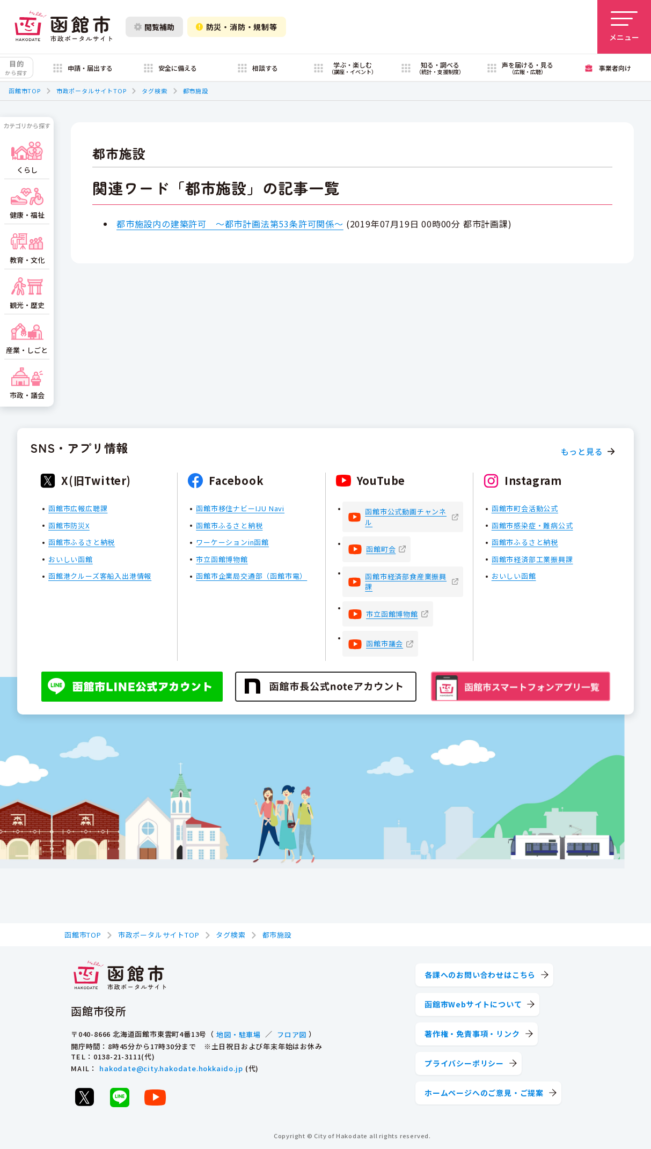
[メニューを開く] (624, 27)
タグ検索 (154, 90)
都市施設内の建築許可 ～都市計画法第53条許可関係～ (229, 223)
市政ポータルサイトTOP (91, 90)
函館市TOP (25, 90)
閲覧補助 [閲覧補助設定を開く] (154, 26)
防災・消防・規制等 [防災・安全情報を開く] (236, 26)
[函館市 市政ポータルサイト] (63, 27)
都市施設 (195, 90)
